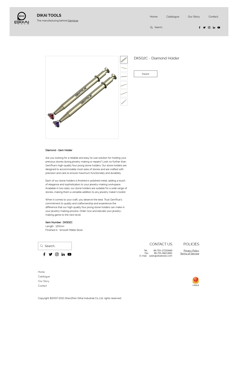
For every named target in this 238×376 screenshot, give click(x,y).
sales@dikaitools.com (160, 255)
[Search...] (171, 27)
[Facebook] (199, 27)
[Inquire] (145, 74)
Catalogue (44, 276)
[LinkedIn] (214, 27)
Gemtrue (73, 20)
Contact (42, 285)
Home (41, 272)
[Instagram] (209, 27)
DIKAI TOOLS (49, 15)
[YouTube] (218, 27)
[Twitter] (204, 27)
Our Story (43, 281)
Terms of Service (189, 253)
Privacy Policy (191, 250)
